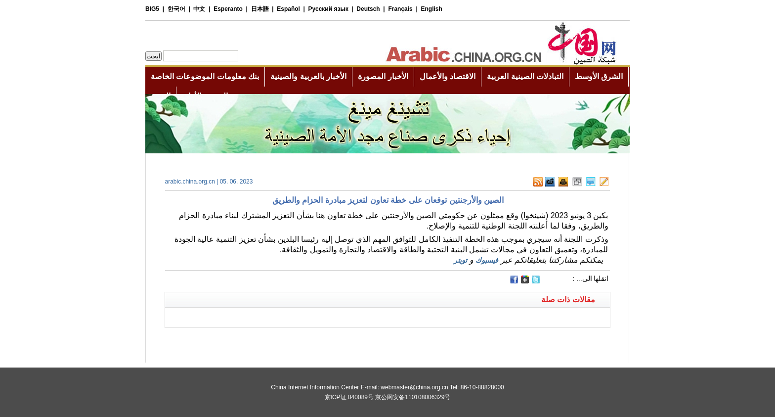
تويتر (460, 260)
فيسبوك (486, 260)
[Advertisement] (276, 340)
